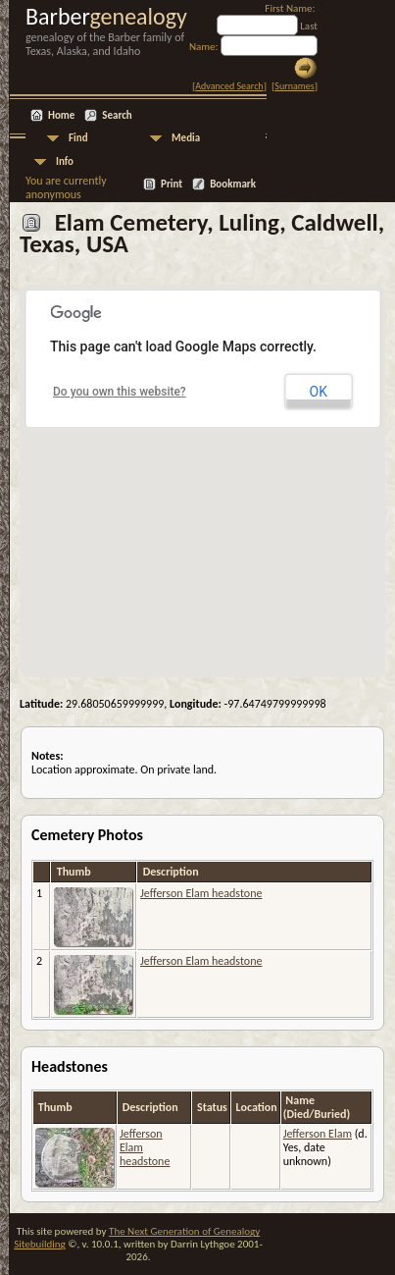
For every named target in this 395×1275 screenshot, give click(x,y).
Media (186, 138)
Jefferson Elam (317, 1134)
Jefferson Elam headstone (201, 893)
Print (171, 184)
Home (61, 115)
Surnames (294, 86)
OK (318, 391)
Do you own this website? (119, 391)
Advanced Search (229, 86)
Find (78, 138)
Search (116, 115)
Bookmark (233, 184)
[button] (203, 469)
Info (65, 161)
